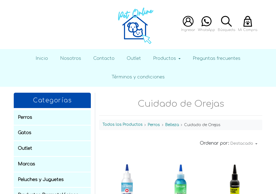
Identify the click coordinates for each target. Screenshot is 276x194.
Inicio (42, 58)
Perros (154, 125)
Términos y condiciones (138, 76)
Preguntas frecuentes (216, 58)
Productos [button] (165, 58)
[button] (243, 143)
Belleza (172, 125)
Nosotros (70, 58)
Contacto (104, 58)
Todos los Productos (122, 125)
